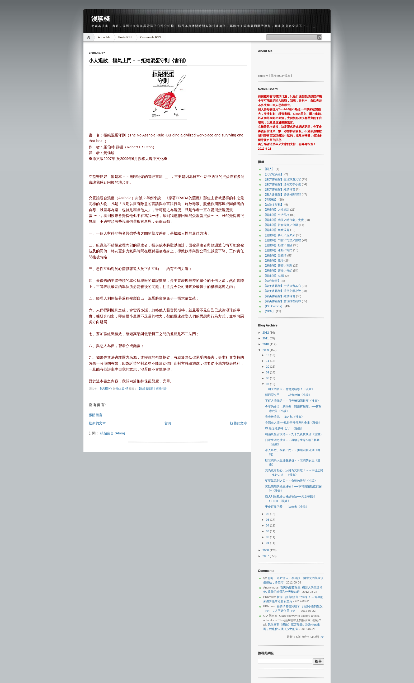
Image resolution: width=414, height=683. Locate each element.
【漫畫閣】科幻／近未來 (279, 235)
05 (268, 519)
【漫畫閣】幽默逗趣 (276, 229)
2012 (266, 332)
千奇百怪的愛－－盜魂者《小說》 (287, 506)
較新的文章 (97, 423)
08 (268, 378)
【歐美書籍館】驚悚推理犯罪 (282, 301)
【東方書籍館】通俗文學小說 (282, 184)
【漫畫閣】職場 (273, 260)
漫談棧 (100, 18)
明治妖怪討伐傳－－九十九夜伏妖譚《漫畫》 (294, 434)
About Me (104, 37)
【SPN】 (269, 311)
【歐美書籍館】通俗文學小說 (282, 290)
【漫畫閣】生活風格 (276, 214)
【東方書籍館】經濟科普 (279, 189)
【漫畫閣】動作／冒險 (277, 245)
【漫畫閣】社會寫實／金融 (280, 224)
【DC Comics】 (273, 306)
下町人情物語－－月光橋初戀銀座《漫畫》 (292, 400)
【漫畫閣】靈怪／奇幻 (277, 270)
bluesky (106, 388)
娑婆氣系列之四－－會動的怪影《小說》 (291, 480)
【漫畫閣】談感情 (274, 255)
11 (268, 360)
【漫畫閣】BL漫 (273, 275)
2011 (266, 338)
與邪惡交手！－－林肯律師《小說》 (288, 394)
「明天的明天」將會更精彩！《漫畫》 (289, 389)
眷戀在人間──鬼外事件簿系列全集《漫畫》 (293, 422)
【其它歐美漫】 (273, 174)
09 (268, 372)
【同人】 (269, 168)
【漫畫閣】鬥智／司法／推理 (282, 240)
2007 (266, 556)
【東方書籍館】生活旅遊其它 (282, 179)
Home (89, 37)
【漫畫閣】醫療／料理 (277, 265)
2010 (266, 344)
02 (268, 537)
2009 (266, 350)
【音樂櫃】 (270, 199)
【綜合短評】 (272, 280)
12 (268, 355)
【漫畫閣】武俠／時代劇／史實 (283, 219)
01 (268, 542)
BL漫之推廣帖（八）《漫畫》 (284, 428)
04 (268, 525)
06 (268, 513)
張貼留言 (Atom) (112, 433)
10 (268, 366)
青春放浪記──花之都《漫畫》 (284, 416)
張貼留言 (95, 415)
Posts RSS (125, 37)
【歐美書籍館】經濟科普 (152, 388)
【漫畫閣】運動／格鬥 (277, 250)
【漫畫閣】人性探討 (276, 209)
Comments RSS (150, 37)
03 (268, 531)
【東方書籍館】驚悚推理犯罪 (282, 194)
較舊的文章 (238, 423)
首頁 (167, 423)
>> (322, 636)
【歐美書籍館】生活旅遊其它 (282, 285)
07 (268, 384)
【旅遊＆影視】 (273, 204)
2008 (266, 550)
